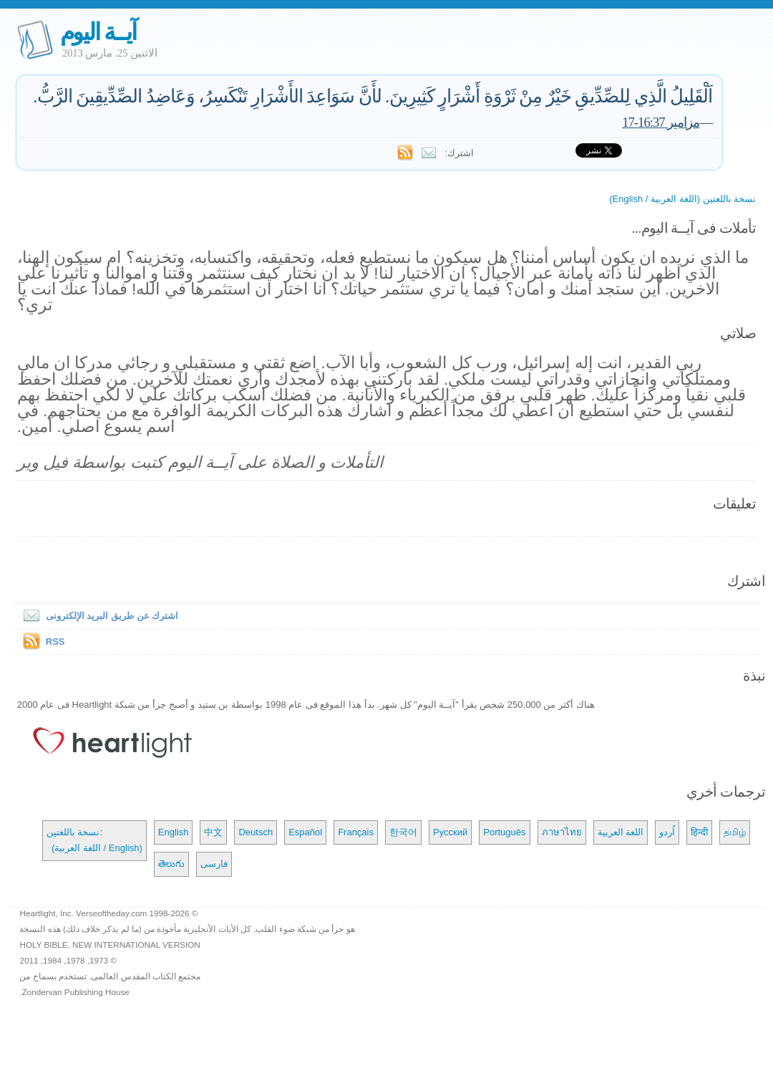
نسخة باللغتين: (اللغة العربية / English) (94, 840)
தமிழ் (735, 832)
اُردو (667, 832)
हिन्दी (699, 832)
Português (504, 832)
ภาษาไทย (562, 832)
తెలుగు (171, 863)
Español (305, 832)
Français (356, 832)
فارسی (214, 863)
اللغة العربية (621, 832)
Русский (450, 832)
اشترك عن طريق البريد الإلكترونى (97, 615)
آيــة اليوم (98, 32)
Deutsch (255, 832)
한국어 (403, 832)
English (173, 832)
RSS (55, 641)
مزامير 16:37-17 (660, 122)
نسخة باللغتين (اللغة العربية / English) (682, 198)
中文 (213, 832)
